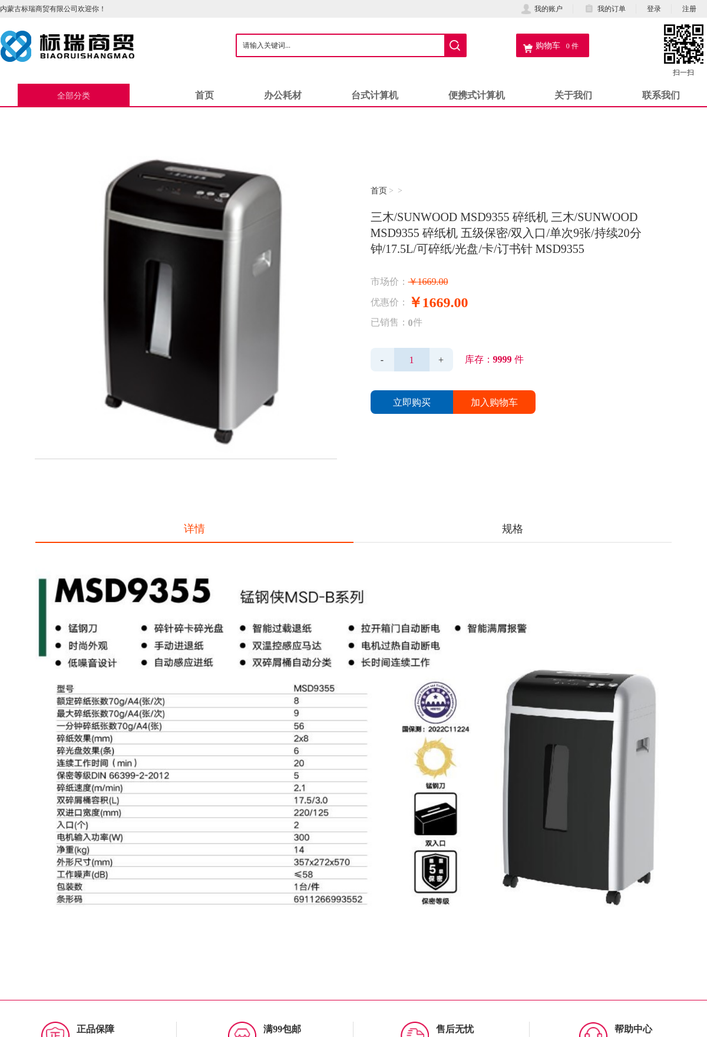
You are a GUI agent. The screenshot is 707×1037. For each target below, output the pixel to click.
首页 (204, 95)
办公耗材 (283, 95)
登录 (654, 8)
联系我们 (661, 95)
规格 (512, 528)
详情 (194, 528)
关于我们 (573, 95)
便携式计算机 (476, 95)
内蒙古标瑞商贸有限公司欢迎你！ (53, 8)
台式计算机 (374, 95)
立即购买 (412, 402)
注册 (689, 8)
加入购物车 (494, 402)
